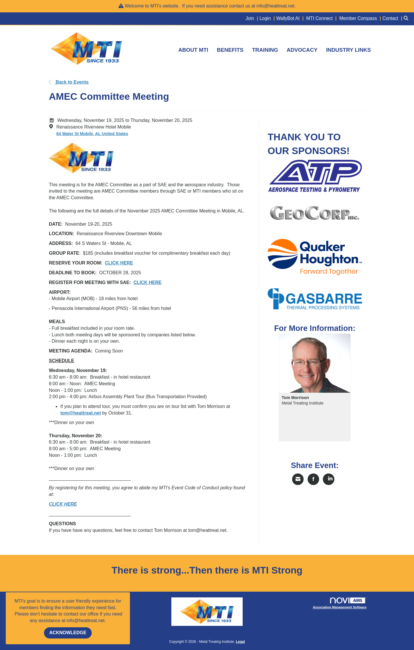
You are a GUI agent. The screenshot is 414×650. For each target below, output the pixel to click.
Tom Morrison (295, 398)
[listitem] (252, 18)
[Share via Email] (298, 479)
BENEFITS (230, 50)
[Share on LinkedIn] (328, 479)
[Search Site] (407, 18)
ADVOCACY (302, 50)
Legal (240, 642)
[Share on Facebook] (313, 479)
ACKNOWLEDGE (68, 632)
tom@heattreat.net (80, 413)
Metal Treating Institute (303, 403)
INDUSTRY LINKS (348, 50)
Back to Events (69, 82)
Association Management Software (340, 603)
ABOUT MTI (193, 50)
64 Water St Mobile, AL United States (92, 133)
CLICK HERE (147, 282)
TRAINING (265, 50)
